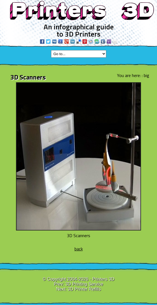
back (78, 248)
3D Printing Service (84, 284)
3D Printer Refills (84, 289)
